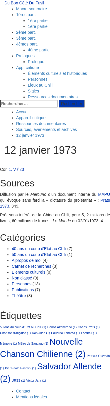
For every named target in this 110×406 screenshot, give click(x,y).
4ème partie (39, 50)
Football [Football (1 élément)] (89, 333)
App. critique (27, 67)
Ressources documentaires (53, 97)
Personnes (38, 79)
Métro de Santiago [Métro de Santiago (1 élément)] (33, 343)
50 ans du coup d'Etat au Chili (39, 254)
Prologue (36, 61)
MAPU (104, 194)
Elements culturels (28, 272)
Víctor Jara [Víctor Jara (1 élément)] (36, 380)
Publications (23, 289)
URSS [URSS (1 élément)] (18, 380)
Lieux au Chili (40, 85)
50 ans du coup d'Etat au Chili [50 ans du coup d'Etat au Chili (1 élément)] (23, 327)
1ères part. (26, 14)
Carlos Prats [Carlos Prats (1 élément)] (89, 327)
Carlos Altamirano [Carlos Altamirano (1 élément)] (62, 327)
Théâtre (19, 295)
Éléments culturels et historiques (57, 73)
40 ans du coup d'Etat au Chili (39, 248)
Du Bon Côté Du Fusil (24, 3)
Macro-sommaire (31, 8)
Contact (23, 391)
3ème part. (26, 38)
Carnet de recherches (31, 266)
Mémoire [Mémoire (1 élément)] (8, 343)
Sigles (33, 91)
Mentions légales (31, 397)
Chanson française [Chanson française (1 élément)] (15, 333)
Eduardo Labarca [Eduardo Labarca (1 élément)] (65, 333)
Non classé (22, 278)
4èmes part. (27, 44)
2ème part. (26, 32)
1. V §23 (16, 169)
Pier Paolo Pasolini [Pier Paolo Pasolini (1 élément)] (20, 368)
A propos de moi (26, 260)
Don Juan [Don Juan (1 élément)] (41, 333)
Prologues (25, 55)
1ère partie (38, 20)
